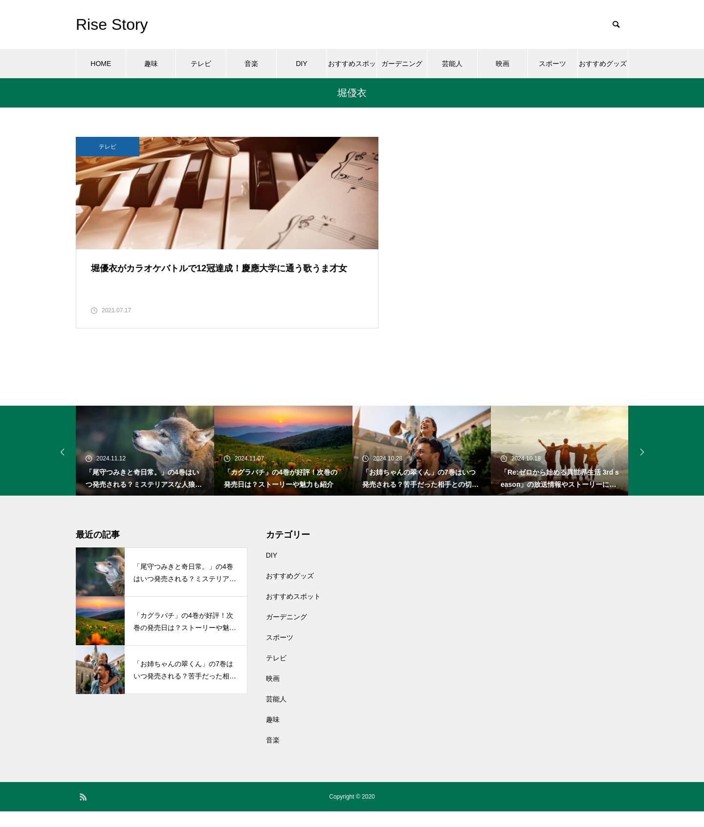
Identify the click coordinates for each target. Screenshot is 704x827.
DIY (301, 63)
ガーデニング (401, 63)
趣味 (151, 63)
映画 (502, 63)
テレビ (201, 63)
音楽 (251, 63)
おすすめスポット (352, 69)
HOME (100, 63)
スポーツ (552, 63)
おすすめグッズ (603, 63)
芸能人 (452, 63)
